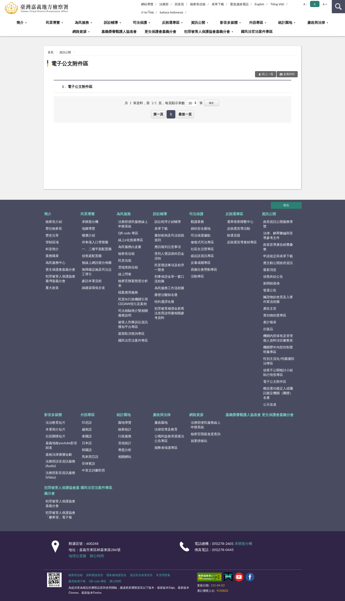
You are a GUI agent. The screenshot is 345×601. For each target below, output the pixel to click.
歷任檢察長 (54, 228)
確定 (211, 102)
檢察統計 (124, 429)
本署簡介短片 (55, 429)
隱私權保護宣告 (116, 575)
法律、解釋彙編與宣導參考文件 (278, 235)
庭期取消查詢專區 (131, 333)
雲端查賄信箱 (128, 267)
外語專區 (256, 22)
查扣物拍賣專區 (274, 315)
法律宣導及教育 (166, 429)
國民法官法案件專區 (257, 31)
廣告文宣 (269, 308)
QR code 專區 (128, 233)
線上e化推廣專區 (130, 240)
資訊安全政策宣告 (141, 575)
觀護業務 (197, 222)
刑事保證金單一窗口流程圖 (169, 278)
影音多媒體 (229, 22)
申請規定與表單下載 (278, 256)
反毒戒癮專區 (201, 262)
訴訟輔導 (111, 22)
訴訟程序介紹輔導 (167, 222)
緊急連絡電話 (239, 4)
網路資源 (79, 31)
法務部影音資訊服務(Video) (60, 475)
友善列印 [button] (289, 74)
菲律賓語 (88, 463)
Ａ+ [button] (324, 4)
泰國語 (87, 436)
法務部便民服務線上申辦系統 (133, 224)
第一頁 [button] (158, 114)
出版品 (268, 329)
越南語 (87, 429)
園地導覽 (124, 422)
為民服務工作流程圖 (169, 288)
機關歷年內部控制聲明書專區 (278, 349)
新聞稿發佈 (271, 283)
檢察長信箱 (198, 4)
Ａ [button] (314, 4)
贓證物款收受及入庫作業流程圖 (278, 299)
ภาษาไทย (147, 12)
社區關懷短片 (55, 436)
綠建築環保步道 (93, 288)
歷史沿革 (52, 235)
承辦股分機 (90, 222)
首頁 (50, 52)
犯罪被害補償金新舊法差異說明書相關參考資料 (169, 313)
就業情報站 (199, 441)
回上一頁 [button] (267, 74)
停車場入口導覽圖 (95, 242)
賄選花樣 (233, 235)
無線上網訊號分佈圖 (97, 262)
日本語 (87, 443)
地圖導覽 (88, 228)
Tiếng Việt (277, 4)
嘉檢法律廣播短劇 (59, 454)
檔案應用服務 (128, 292)
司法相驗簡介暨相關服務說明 (133, 313)
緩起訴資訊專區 (202, 256)
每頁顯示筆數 (175, 103)
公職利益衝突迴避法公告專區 (169, 438)
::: (3, 3)
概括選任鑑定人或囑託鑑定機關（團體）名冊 (278, 392)
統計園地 (285, 22)
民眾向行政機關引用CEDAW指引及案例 (133, 301)
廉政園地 (161, 422)
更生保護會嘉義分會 (160, 31)
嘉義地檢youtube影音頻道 (61, 445)
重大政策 (52, 288)
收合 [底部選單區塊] (286, 205)
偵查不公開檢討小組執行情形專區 (278, 372)
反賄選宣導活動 (238, 228)
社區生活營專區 (202, 249)
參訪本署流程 (92, 281)
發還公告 (269, 290)
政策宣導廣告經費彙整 (278, 246)
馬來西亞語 (90, 457)
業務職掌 (52, 256)
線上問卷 (124, 274)
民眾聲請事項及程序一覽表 (169, 267)
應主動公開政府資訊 (278, 263)
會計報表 (269, 322)
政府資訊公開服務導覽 (278, 224)
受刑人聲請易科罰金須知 (169, 255)
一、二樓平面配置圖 (97, 249)
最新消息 (269, 270)
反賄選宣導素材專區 (242, 242)
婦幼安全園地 (201, 228)
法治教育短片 (55, 422)
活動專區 (197, 276)
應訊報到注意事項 (167, 247)
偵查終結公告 (273, 276)
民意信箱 (124, 260)
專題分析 (124, 450)
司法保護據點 (201, 235)
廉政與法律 (316, 22)
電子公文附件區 (69, 63)
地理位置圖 (77, 556)
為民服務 (82, 22)
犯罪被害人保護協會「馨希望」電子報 (60, 514)
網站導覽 (147, 4)
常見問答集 (163, 575)
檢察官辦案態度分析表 (133, 283)
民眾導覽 (53, 22)
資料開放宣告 (94, 575)
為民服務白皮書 (129, 247)
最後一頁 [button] (185, 114)
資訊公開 (198, 22)
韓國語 (87, 450)
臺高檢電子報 (77, 581)
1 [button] (171, 114)
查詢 (338, 6)
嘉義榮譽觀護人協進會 (119, 31)
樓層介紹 (88, 235)
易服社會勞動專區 (204, 269)
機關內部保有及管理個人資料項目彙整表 (278, 338)
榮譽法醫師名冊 (166, 295)
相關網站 (124, 457)
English (259, 4)
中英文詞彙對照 (93, 470)
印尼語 (87, 422)
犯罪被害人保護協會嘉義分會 (207, 31)
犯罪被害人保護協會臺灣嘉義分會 (60, 278)
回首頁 (179, 4)
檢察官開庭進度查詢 (205, 434)
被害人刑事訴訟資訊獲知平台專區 (133, 324)
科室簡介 (52, 249)
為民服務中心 (55, 262)
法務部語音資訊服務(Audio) (60, 463)
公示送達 (269, 404)
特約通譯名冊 (164, 301)
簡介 (20, 22)
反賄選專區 (171, 22)
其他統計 (124, 443)
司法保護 (140, 22)
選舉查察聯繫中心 (240, 222)
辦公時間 (97, 556)
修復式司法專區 (202, 242)
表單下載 (218, 4)
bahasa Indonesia (171, 12)
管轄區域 (52, 242)
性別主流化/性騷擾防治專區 (278, 361)
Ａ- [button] (305, 4)
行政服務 (124, 436)
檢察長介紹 (54, 222)
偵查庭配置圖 (92, 256)
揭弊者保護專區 (166, 447)
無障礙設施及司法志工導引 (97, 271)
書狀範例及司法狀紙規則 (169, 237)
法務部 (164, 4)
